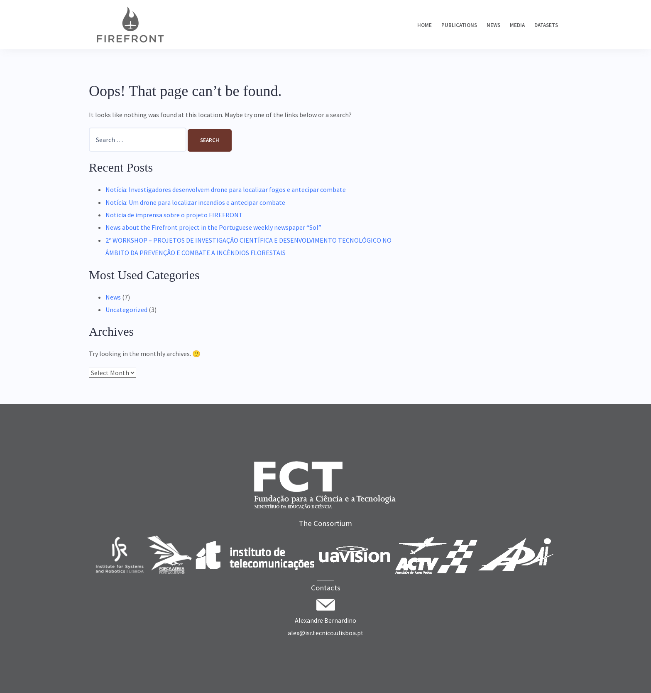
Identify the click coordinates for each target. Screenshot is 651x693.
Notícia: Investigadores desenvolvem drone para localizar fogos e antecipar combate (225, 189)
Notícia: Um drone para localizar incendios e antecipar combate (195, 202)
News (493, 25)
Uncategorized (126, 309)
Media (517, 25)
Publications (459, 25)
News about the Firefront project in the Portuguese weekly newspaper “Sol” (213, 227)
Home (424, 25)
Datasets (546, 25)
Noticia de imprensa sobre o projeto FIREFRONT (174, 215)
